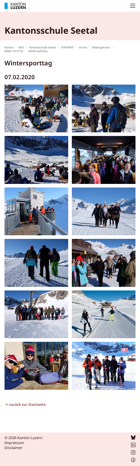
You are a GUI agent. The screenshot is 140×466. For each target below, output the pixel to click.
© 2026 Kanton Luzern (23, 437)
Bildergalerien (101, 47)
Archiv (83, 47)
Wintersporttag (37, 51)
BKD (21, 47)
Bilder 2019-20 (14, 51)
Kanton (9, 47)
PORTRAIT (67, 47)
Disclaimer (14, 447)
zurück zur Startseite (27, 404)
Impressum (14, 442)
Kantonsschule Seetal (42, 47)
